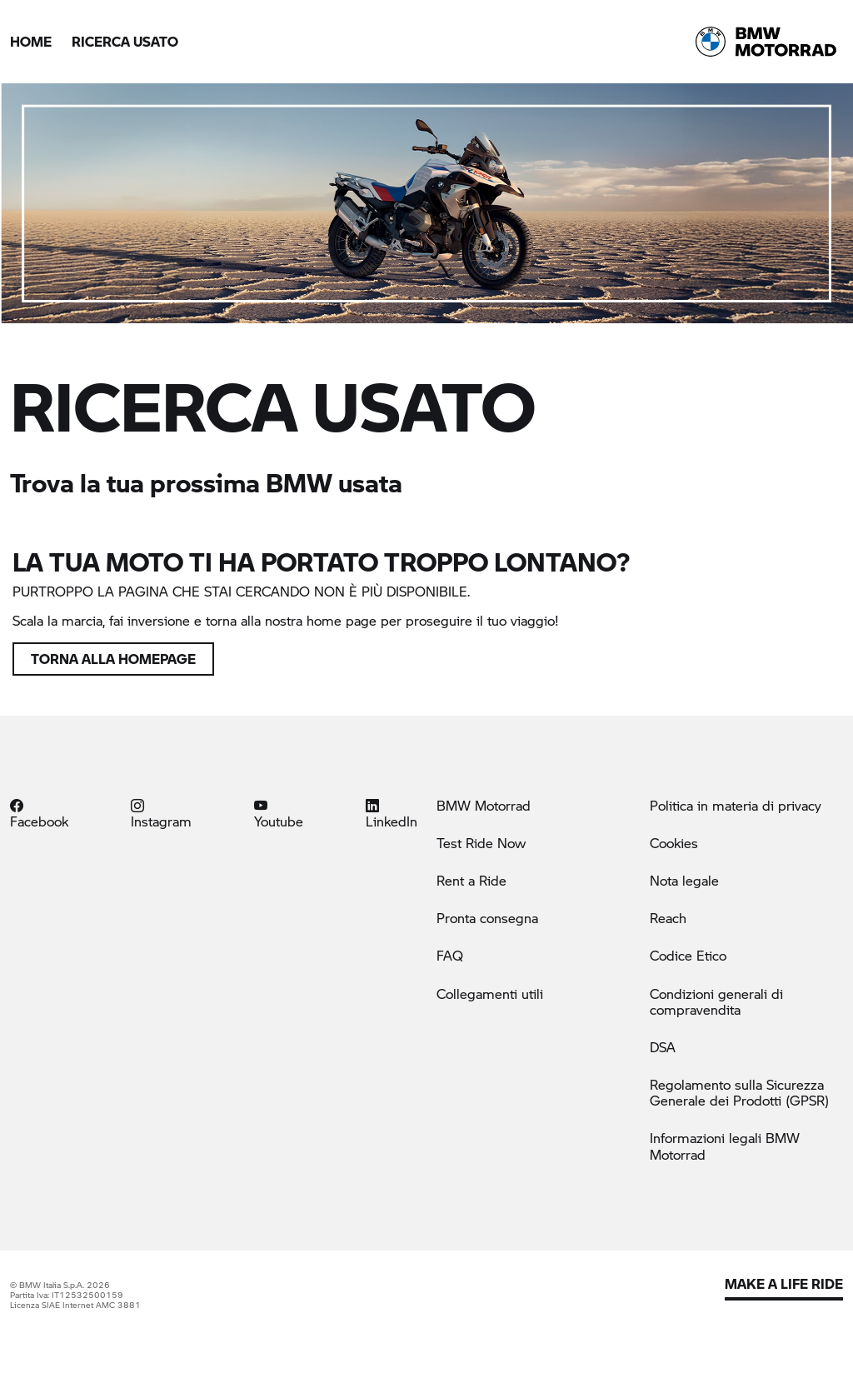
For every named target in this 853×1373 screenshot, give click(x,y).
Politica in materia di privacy (735, 805)
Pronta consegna (487, 917)
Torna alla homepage (113, 658)
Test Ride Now (481, 842)
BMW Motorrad (483, 805)
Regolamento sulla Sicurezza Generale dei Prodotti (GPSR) (739, 1092)
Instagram (161, 813)
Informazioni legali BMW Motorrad (725, 1145)
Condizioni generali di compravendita (716, 1001)
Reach (668, 917)
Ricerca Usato (125, 41)
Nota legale (684, 880)
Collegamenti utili (489, 993)
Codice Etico (688, 955)
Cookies (674, 842)
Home (31, 41)
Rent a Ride (471, 880)
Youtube (278, 813)
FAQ (449, 955)
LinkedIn (391, 813)
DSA (663, 1047)
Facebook (39, 813)
